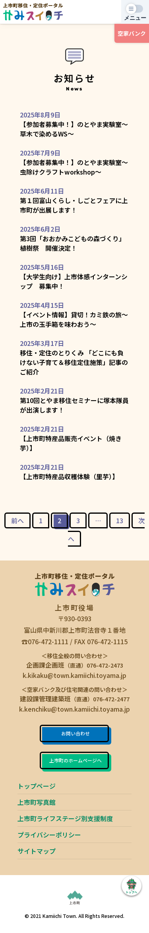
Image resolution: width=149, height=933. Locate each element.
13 (119, 520)
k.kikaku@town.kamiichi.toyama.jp (74, 675)
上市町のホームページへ (75, 760)
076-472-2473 (105, 665)
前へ (17, 520)
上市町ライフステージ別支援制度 (65, 818)
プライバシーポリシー (49, 834)
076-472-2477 (111, 699)
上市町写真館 (36, 802)
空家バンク (132, 33)
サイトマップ (36, 851)
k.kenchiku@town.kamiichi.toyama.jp (74, 709)
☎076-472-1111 (44, 641)
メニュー (135, 18)
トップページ (36, 786)
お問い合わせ (75, 733)
